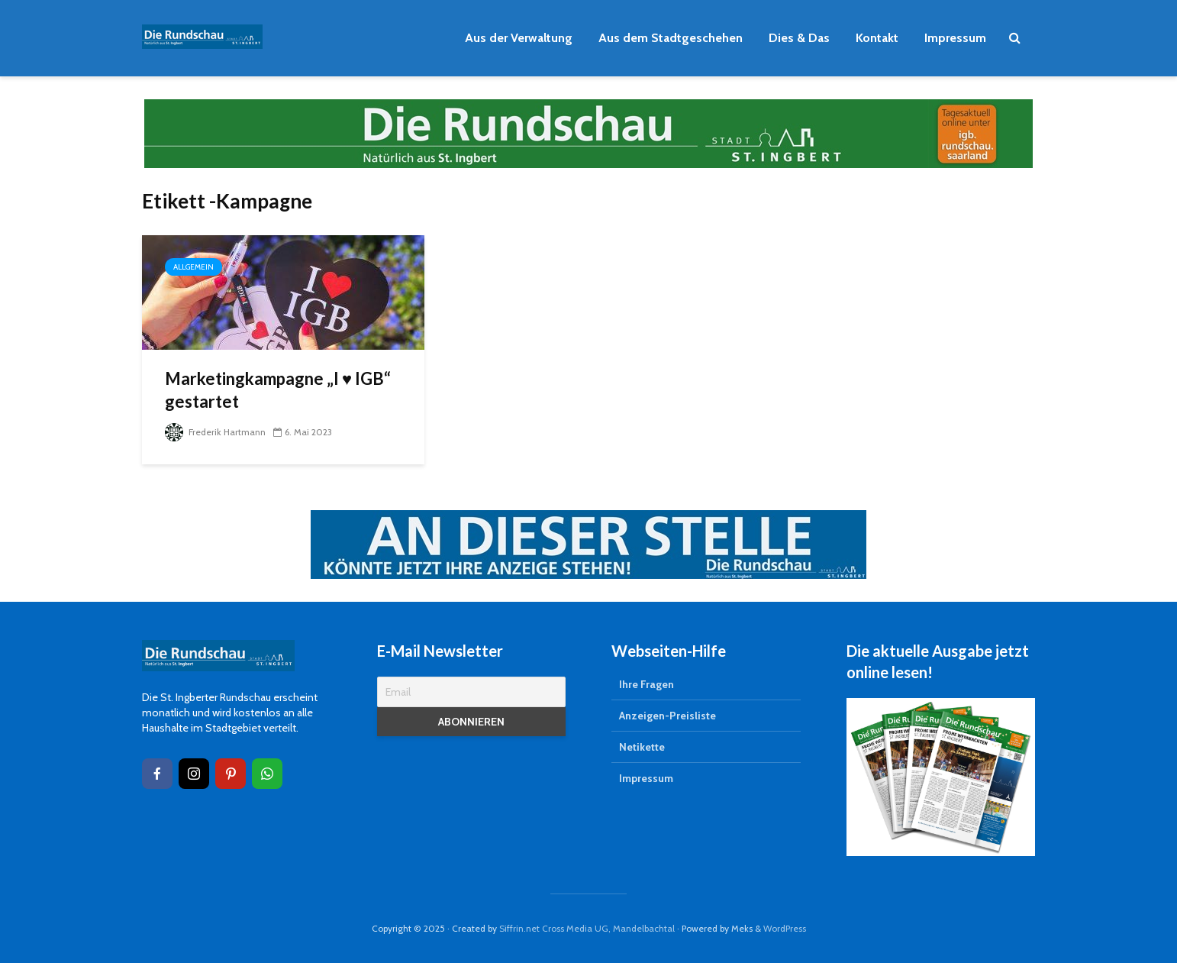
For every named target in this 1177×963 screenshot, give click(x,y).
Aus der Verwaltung (518, 38)
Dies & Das (799, 38)
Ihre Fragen (646, 684)
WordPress (784, 928)
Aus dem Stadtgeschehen (670, 38)
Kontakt (877, 38)
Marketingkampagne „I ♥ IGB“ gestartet (278, 390)
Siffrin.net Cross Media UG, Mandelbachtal (587, 928)
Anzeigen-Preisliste (667, 715)
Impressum (955, 38)
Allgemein (193, 267)
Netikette (642, 747)
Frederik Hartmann (215, 432)
